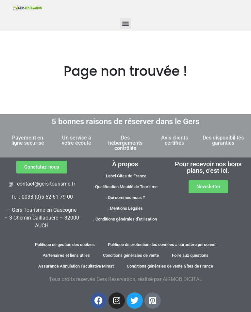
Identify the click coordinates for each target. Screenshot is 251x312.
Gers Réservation (115, 279)
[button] (125, 23)
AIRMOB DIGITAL (182, 279)
